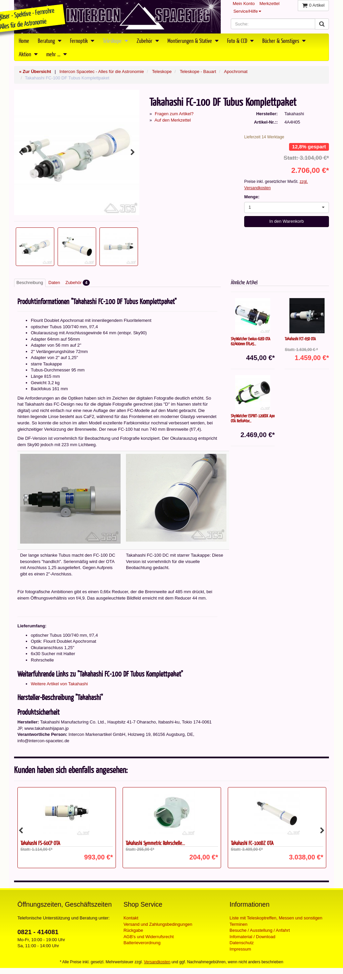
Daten (54, 282)
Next (132, 152)
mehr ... (56, 54)
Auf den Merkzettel (172, 120)
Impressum (240, 949)
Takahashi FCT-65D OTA (300, 338)
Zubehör (148, 40)
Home (24, 40)
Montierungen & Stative (192, 40)
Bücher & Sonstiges (283, 40)
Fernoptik (82, 40)
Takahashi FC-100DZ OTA (252, 842)
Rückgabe (133, 930)
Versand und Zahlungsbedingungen (158, 924)
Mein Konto (244, 3)
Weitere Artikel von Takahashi (59, 683)
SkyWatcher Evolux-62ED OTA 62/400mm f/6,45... (250, 341)
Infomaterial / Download (252, 936)
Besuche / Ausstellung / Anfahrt (259, 930)
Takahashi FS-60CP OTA (40, 842)
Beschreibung (29, 282)
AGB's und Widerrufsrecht (149, 936)
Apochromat (236, 71)
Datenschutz (241, 942)
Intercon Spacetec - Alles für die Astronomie (101, 71)
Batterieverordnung (142, 942)
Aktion (28, 54)
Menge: (252, 196)
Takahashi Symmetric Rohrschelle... (155, 842)
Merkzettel (269, 3)
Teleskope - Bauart (198, 71)
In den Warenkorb (286, 221)
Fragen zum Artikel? (174, 113)
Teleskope (115, 40)
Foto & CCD (240, 40)
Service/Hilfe (247, 11)
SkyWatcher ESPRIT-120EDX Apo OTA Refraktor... (253, 418)
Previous (20, 152)
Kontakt (131, 917)
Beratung (49, 40)
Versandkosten (157, 962)
